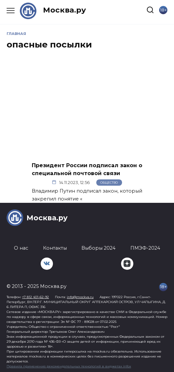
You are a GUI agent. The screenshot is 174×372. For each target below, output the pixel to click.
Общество (109, 182)
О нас (21, 248)
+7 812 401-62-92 (35, 297)
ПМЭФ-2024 (145, 248)
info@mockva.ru (80, 297)
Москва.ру (64, 10)
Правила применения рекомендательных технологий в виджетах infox (69, 366)
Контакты (55, 248)
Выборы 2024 (98, 248)
